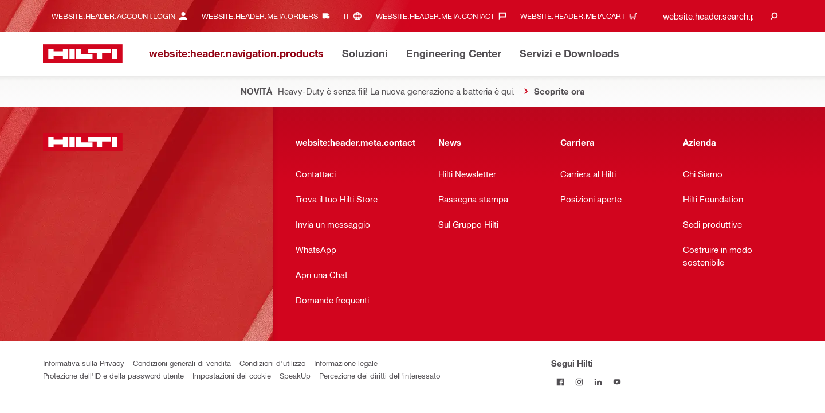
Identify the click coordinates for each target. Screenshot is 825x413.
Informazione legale (346, 363)
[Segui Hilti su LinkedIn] (598, 381)
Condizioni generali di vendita (182, 363)
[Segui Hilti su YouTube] (617, 381)
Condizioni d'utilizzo (272, 363)
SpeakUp (295, 375)
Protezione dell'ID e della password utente (113, 375)
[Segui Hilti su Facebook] (560, 381)
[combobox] (718, 15)
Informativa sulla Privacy (83, 363)
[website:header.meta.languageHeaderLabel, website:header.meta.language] (355, 15)
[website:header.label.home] (83, 53)
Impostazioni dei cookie (231, 375)
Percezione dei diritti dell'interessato (379, 375)
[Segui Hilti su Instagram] (579, 381)
